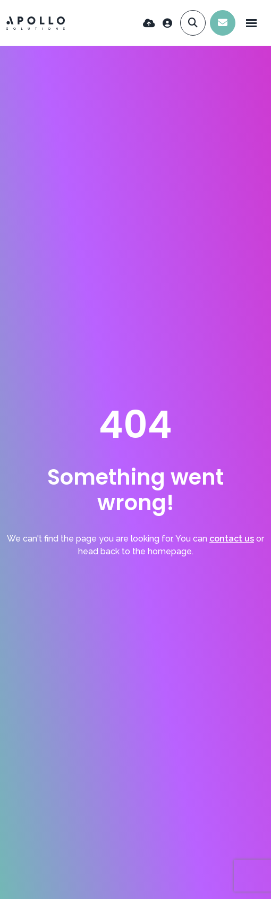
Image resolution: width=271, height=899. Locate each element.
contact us (231, 539)
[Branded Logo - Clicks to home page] (35, 23)
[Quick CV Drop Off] (149, 23)
